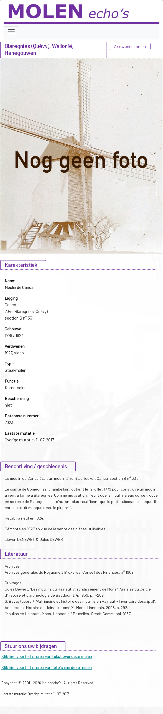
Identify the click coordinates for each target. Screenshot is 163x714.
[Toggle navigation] (11, 31)
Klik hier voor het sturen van (46, 656)
